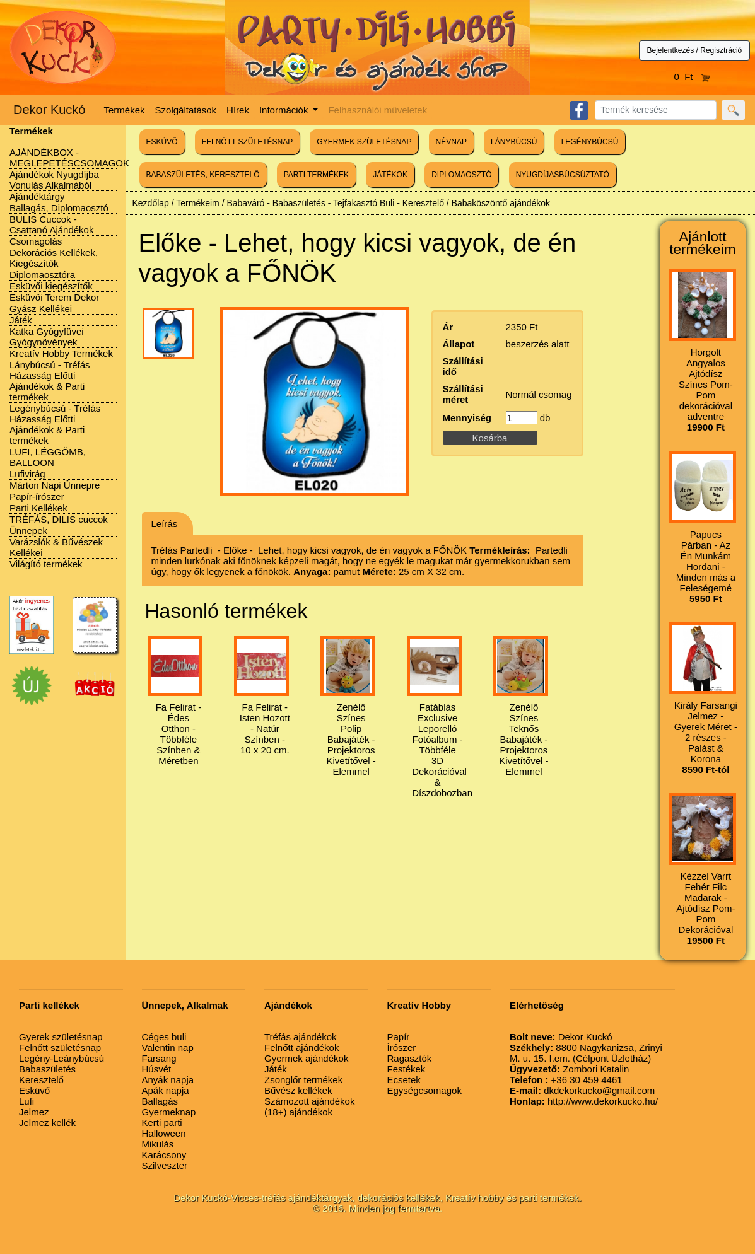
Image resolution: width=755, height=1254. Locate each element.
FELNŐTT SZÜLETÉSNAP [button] (247, 141)
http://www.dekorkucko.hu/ (584, 1101)
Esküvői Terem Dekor (54, 297)
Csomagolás (35, 241)
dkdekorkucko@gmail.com (582, 1090)
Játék (20, 320)
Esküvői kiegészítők (51, 286)
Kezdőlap (150, 203)
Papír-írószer (36, 496)
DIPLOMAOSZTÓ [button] (461, 174)
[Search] (656, 110)
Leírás (164, 523)
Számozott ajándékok (309, 1101)
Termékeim (197, 203)
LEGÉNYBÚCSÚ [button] (590, 141)
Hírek (237, 110)
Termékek (124, 110)
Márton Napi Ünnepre (54, 485)
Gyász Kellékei (40, 308)
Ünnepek (28, 530)
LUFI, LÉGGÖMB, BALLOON (47, 457)
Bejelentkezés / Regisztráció (694, 50)
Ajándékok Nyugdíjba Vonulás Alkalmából (54, 179)
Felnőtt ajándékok (301, 1047)
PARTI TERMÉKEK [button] (316, 174)
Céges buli (164, 1036)
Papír (398, 1036)
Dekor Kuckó (49, 110)
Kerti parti (162, 1122)
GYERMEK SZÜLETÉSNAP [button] (364, 141)
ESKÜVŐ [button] (162, 141)
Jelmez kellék (47, 1122)
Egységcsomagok (424, 1090)
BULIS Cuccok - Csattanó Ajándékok (51, 224)
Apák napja (165, 1090)
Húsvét (157, 1069)
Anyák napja (168, 1079)
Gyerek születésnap (61, 1036)
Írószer (401, 1047)
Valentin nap (168, 1047)
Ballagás (160, 1101)
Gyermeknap (169, 1111)
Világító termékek (46, 564)
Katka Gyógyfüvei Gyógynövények (46, 336)
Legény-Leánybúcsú (61, 1058)
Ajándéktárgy (37, 196)
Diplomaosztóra (42, 274)
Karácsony (164, 1154)
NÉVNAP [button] (451, 141)
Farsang (159, 1058)
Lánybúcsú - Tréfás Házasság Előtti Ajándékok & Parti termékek (49, 380)
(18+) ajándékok (298, 1111)
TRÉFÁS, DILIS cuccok (58, 519)
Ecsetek (404, 1079)
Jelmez (34, 1111)
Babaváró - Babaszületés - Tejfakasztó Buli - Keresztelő (334, 203)
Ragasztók (409, 1058)
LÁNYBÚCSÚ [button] (514, 141)
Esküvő (34, 1090)
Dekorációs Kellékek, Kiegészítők (53, 258)
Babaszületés (47, 1069)
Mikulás (158, 1144)
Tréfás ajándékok (300, 1036)
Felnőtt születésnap (60, 1047)
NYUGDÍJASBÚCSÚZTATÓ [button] (562, 174)
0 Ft (692, 76)
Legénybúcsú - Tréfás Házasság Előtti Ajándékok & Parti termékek (54, 424)
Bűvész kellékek (298, 1090)
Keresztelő (41, 1079)
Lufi (26, 1101)
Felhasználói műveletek (377, 110)
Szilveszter (165, 1165)
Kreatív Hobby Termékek (61, 353)
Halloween (164, 1133)
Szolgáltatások (186, 110)
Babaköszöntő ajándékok (501, 203)
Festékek (406, 1069)
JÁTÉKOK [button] (390, 174)
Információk (285, 110)
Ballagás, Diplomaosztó (58, 207)
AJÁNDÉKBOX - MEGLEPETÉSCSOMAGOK (69, 157)
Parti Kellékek (38, 507)
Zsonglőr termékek (303, 1079)
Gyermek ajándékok (306, 1058)
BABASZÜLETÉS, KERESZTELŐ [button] (203, 174)
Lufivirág (27, 473)
